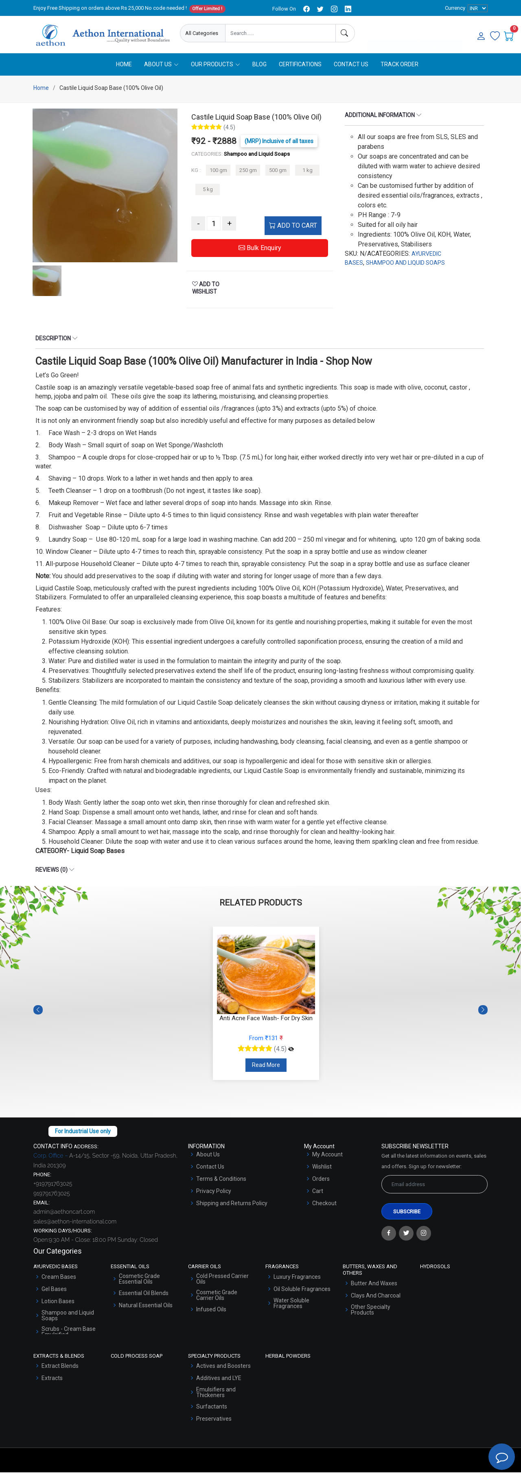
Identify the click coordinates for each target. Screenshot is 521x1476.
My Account (327, 1158)
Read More (266, 1068)
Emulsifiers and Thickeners (216, 1396)
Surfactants (211, 1410)
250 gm (248, 174)
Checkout (324, 1207)
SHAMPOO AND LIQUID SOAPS (405, 266)
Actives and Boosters (223, 1369)
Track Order (399, 68)
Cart (317, 1194)
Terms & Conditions (221, 1182)
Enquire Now (392, 33)
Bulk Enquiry (260, 251)
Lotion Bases (58, 1305)
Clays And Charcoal (376, 1299)
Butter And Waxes (374, 1286)
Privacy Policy (213, 1194)
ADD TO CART (293, 229)
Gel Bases (54, 1292)
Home (124, 68)
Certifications (300, 68)
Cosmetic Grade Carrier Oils (216, 1298)
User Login (440, 33)
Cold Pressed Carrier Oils (222, 1282)
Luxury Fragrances (297, 1280)
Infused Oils (211, 1313)
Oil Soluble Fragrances (302, 1292)
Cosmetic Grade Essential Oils (139, 1282)
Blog (259, 68)
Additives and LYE (218, 1382)
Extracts (52, 1382)
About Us (208, 1158)
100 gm (218, 174)
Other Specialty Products (370, 1313)
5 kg (208, 193)
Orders (321, 1182)
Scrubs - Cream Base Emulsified (69, 1335)
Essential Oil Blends (144, 1297)
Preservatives (214, 1422)
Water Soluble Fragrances (291, 1307)
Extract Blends (60, 1369)
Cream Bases (59, 1280)
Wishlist (322, 1170)
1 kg (307, 174)
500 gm (278, 174)
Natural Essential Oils (146, 1309)
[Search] (345, 33)
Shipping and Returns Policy (231, 1207)
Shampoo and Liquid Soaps (68, 1319)
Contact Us (351, 68)
